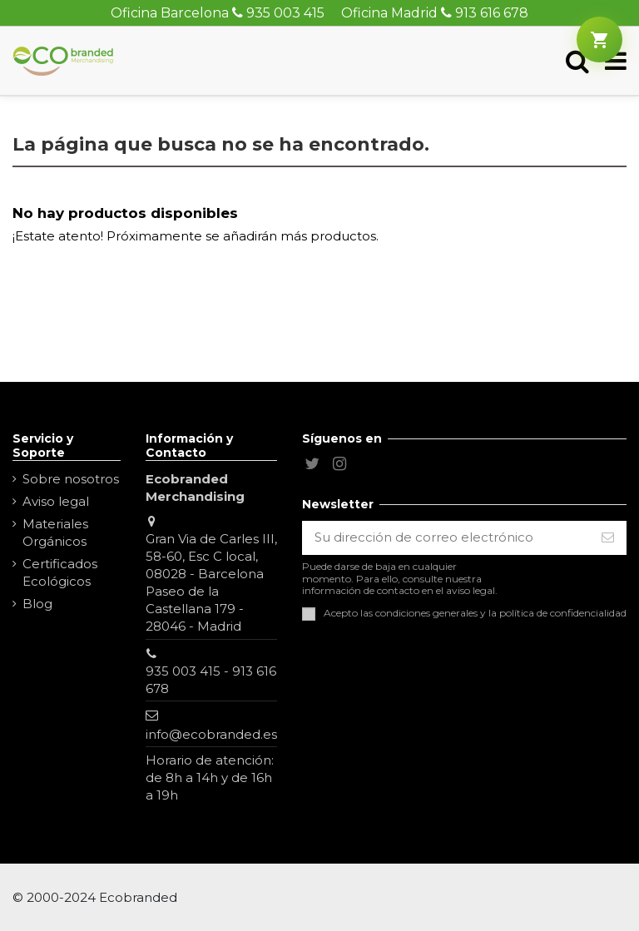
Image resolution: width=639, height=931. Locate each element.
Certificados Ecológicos (59, 572)
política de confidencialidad (563, 613)
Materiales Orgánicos (55, 532)
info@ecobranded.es (211, 734)
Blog (37, 604)
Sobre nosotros (70, 479)
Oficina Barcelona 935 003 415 (217, 13)
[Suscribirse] (608, 538)
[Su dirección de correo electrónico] (446, 538)
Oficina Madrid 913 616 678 (434, 13)
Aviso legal (55, 501)
